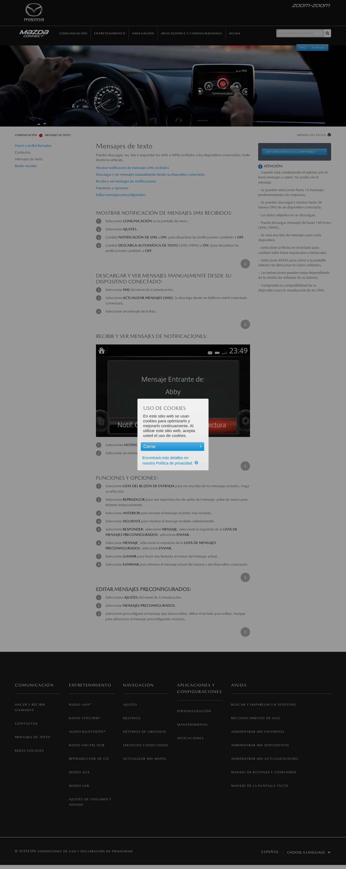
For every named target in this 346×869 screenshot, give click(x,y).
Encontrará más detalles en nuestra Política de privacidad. (170, 460)
